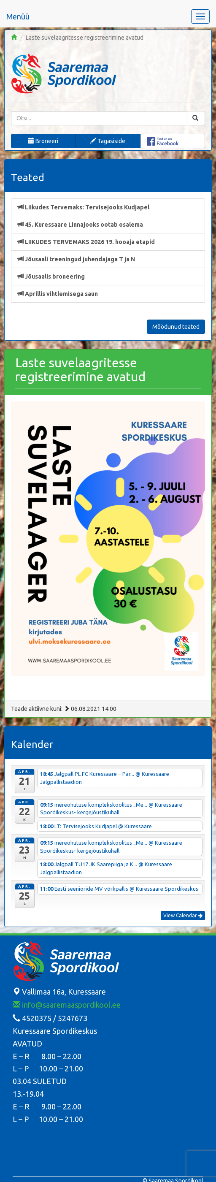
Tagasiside (107, 141)
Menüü (18, 16)
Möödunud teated (176, 326)
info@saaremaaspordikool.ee (67, 1004)
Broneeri (43, 141)
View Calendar (182, 915)
